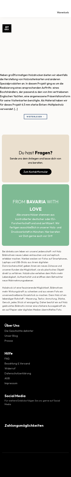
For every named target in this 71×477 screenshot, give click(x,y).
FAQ (7, 358)
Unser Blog (11, 335)
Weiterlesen (35, 116)
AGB (7, 378)
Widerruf (10, 368)
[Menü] (6, 8)
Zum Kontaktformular (35, 171)
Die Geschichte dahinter (19, 331)
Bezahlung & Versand (17, 363)
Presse (9, 340)
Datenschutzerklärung (18, 373)
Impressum (11, 383)
